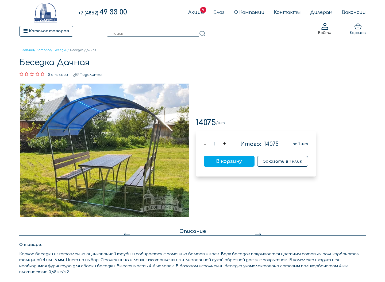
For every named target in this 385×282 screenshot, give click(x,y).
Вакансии (354, 12)
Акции (196, 12)
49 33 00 (102, 12)
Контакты (287, 12)
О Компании (249, 12)
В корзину (229, 161)
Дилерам (321, 12)
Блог (219, 12)
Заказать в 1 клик (282, 161)
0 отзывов (58, 75)
